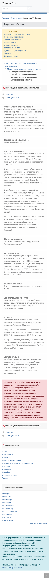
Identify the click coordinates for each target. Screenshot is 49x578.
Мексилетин (7, 520)
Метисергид (7, 508)
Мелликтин (7, 497)
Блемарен (6, 457)
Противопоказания (12, 42)
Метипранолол (8, 506)
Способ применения (12, 40)
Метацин (6, 494)
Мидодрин (6, 503)
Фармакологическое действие (17, 34)
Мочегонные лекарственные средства (24, 69)
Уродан (5, 478)
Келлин (7, 94)
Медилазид (7, 514)
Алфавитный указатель (37, 524)
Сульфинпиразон (9, 475)
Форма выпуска (11, 45)
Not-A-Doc (9, 3)
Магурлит (6, 466)
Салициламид (10, 98)
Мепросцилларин (9, 511)
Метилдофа (7, 500)
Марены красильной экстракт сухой (17, 463)
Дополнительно (11, 56)
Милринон (6, 517)
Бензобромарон (9, 454)
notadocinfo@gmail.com (12, 568)
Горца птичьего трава (11, 460)
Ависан (5, 452)
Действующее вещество (15, 50)
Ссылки (7, 53)
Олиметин (6, 469)
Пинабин (6, 472)
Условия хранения (12, 48)
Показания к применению (15, 37)
